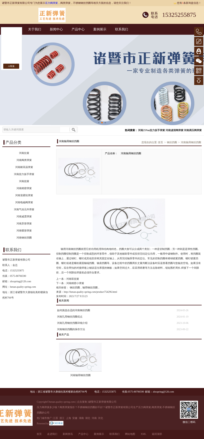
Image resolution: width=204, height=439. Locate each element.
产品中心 (78, 29)
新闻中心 (56, 29)
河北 (100, 418)
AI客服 (11, 66)
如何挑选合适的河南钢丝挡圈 (73, 310)
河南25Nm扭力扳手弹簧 (151, 130)
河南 (94, 418)
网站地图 (130, 434)
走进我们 (52, 434)
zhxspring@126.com (20, 281)
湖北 (87, 418)
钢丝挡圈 (172, 142)
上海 (68, 418)
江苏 (55, 418)
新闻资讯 (68, 434)
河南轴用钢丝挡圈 (191, 142)
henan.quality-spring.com (23, 286)
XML (143, 434)
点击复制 (82, 401)
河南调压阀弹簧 (193, 130)
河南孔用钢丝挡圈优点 (69, 316)
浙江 (61, 418)
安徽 (74, 418)
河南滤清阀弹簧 (174, 130)
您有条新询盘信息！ (187, 3)
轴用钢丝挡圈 (90, 287)
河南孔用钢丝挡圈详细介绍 (72, 323)
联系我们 (121, 29)
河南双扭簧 (72, 279)
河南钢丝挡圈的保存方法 (71, 329)
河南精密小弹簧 (75, 283)
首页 (160, 142)
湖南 (81, 418)
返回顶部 (157, 434)
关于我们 (34, 29)
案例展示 (99, 29)
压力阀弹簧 (51, 3)
